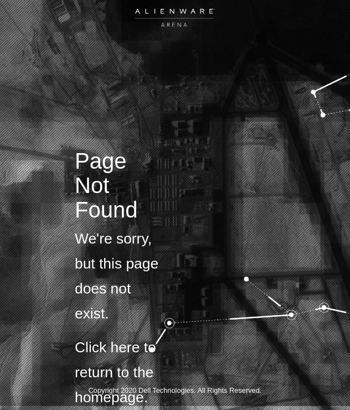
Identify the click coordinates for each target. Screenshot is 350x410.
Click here (107, 347)
